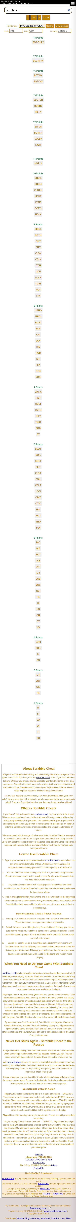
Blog (4, 3)
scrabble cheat (43, 777)
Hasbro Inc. (43, 1183)
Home (9, 3)
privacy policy (38, 1162)
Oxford (30, 3)
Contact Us (39, 1168)
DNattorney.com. (38, 1208)
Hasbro (46, 1193)
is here (54, 1165)
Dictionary (22, 3)
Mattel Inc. (45, 1188)
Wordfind (45, 1218)
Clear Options (62, 26)
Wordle (15, 3)
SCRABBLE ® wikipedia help (39, 1159)
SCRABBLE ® (8, 1178)
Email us (39, 1154)
